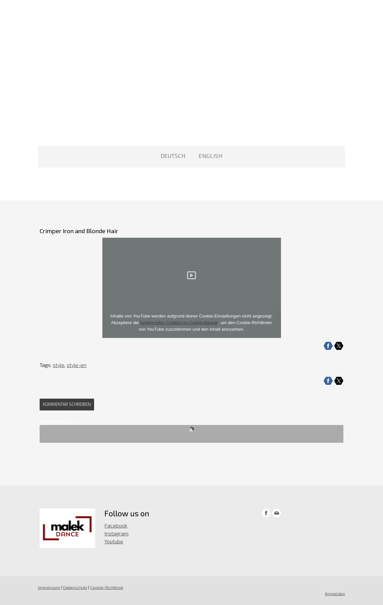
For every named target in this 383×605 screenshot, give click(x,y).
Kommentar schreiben (67, 404)
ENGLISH (211, 155)
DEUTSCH (173, 155)
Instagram (116, 533)
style (58, 365)
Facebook (115, 525)
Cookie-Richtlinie (106, 587)
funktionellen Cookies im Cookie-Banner (179, 322)
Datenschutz (75, 587)
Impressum (49, 587)
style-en (77, 365)
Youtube (113, 541)
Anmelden (335, 593)
